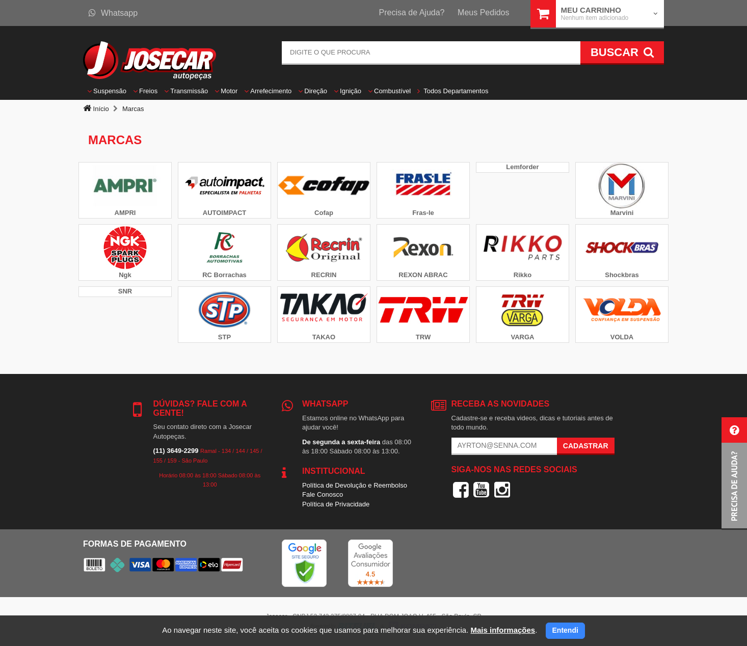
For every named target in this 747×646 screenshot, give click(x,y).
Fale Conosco (322, 494)
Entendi (565, 630)
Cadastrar (585, 446)
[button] (734, 473)
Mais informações (502, 630)
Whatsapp (113, 13)
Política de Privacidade (335, 504)
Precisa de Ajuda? (412, 12)
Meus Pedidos (483, 12)
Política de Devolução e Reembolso (354, 485)
